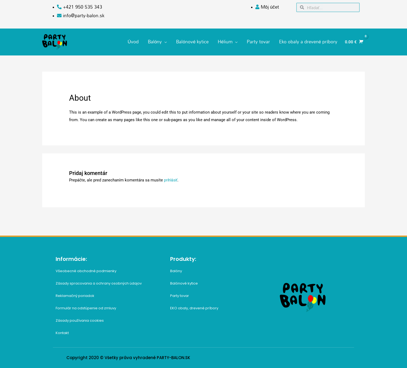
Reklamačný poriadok (75, 293)
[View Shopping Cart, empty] (353, 40)
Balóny (176, 268)
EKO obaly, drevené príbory (194, 305)
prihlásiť (171, 177)
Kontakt (62, 330)
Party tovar (179, 293)
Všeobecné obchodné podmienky (86, 268)
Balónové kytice (184, 280)
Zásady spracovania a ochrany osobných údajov (99, 280)
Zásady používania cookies (80, 318)
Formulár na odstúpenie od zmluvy (86, 305)
